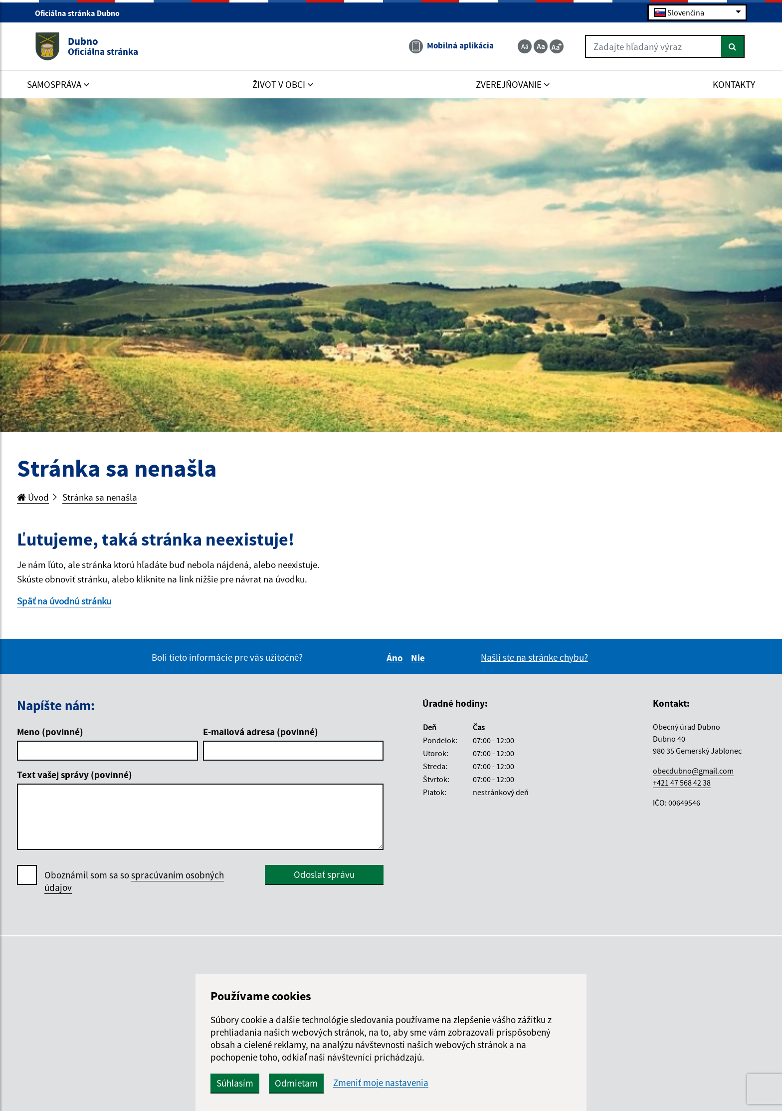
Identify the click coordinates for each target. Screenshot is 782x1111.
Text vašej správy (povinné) (74, 775)
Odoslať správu (324, 874)
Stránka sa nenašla (99, 497)
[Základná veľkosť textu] (541, 46)
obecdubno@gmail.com (693, 771)
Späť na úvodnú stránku (64, 601)
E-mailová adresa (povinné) (260, 732)
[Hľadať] (733, 46)
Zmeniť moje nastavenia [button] (380, 1083)
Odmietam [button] (296, 1083)
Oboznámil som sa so (134, 881)
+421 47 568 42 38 (682, 783)
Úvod (33, 497)
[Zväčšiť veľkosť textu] (557, 46)
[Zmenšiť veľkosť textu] (525, 46)
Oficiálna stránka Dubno (81, 13)
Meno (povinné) (50, 732)
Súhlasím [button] (234, 1083)
